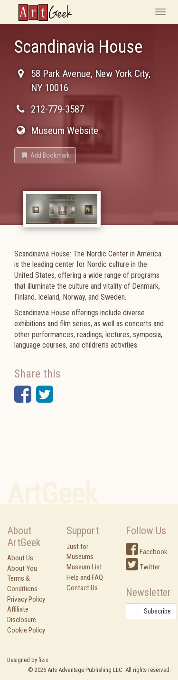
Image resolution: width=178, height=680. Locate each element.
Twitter (143, 567)
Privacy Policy (26, 599)
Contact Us (82, 588)
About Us (20, 558)
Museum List (84, 567)
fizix (43, 659)
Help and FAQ (84, 577)
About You (22, 568)
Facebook (147, 552)
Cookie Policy (26, 630)
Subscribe (157, 611)
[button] (45, 155)
